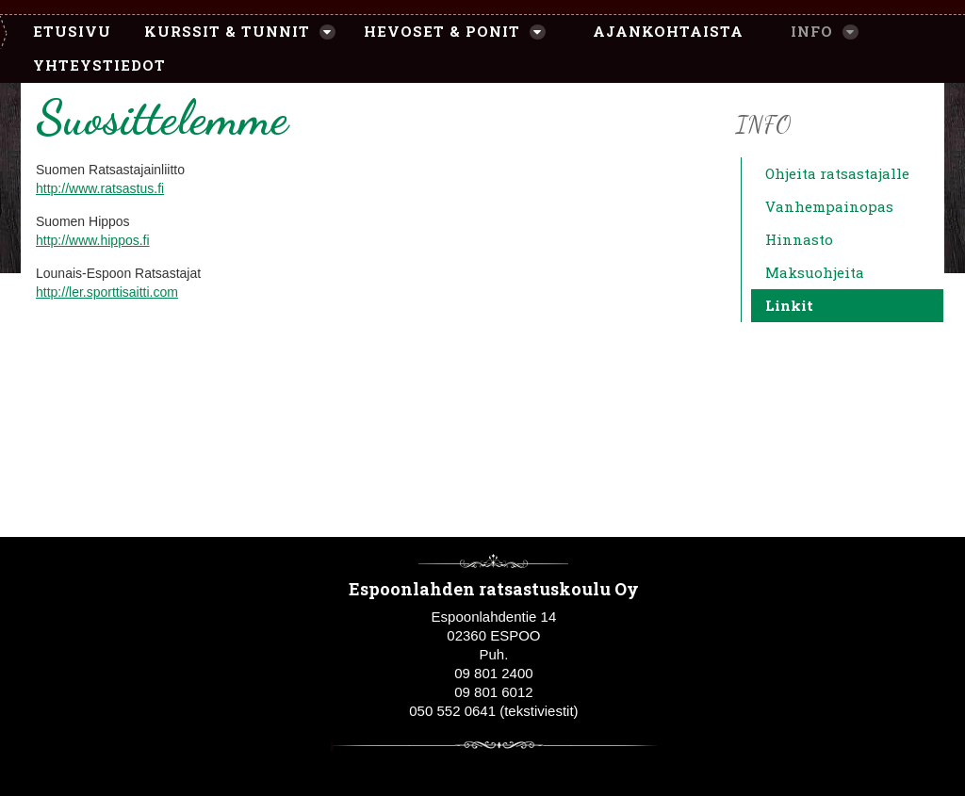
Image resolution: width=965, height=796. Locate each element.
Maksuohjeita (814, 272)
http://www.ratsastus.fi (100, 188)
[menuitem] (62, 32)
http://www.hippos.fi (93, 240)
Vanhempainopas (829, 206)
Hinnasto (799, 239)
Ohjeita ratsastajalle (837, 173)
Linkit (789, 305)
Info (763, 123)
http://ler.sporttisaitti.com (107, 292)
